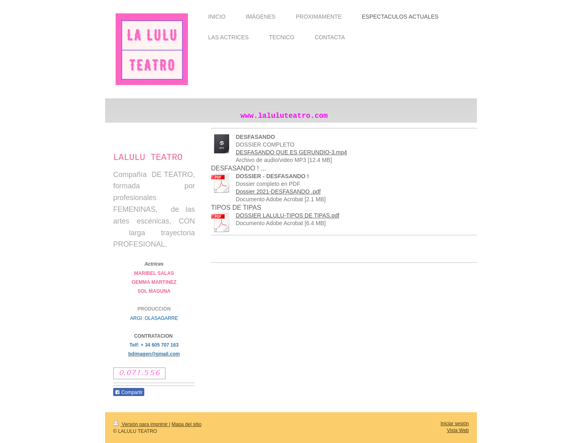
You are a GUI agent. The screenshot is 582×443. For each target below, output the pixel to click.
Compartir (129, 392)
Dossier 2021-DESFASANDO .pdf (278, 191)
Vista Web (458, 430)
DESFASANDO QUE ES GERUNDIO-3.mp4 (291, 152)
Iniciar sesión (455, 423)
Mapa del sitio (187, 424)
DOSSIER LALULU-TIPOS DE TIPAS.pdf (287, 215)
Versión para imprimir (141, 424)
